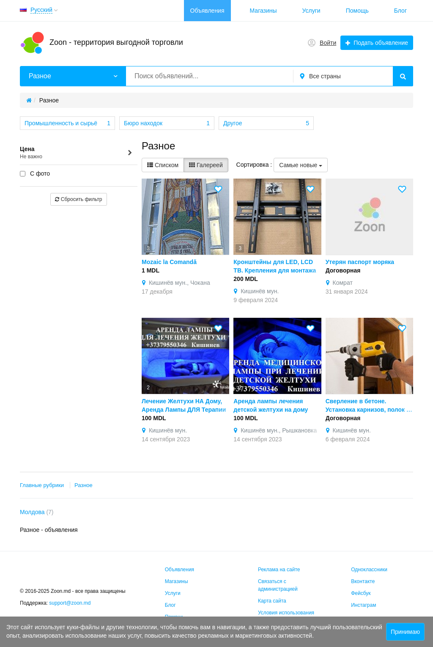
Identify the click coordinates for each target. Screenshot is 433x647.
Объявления (207, 10)
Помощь (357, 10)
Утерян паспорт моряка (360, 262)
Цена (76, 153)
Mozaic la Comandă (169, 262)
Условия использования (286, 613)
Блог (400, 10)
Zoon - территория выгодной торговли (116, 42)
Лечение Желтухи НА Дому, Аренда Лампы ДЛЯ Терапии (184, 405)
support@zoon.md (70, 603)
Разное (83, 485)
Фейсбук (360, 593)
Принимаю (405, 631)
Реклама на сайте (279, 570)
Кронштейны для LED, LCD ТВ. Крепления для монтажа (274, 266)
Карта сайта (272, 601)
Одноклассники (369, 570)
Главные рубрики (42, 485)
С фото (35, 173)
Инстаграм (363, 605)
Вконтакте (363, 581)
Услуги (311, 10)
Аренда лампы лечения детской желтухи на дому (270, 405)
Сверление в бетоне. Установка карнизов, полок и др (368, 406)
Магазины (263, 10)
